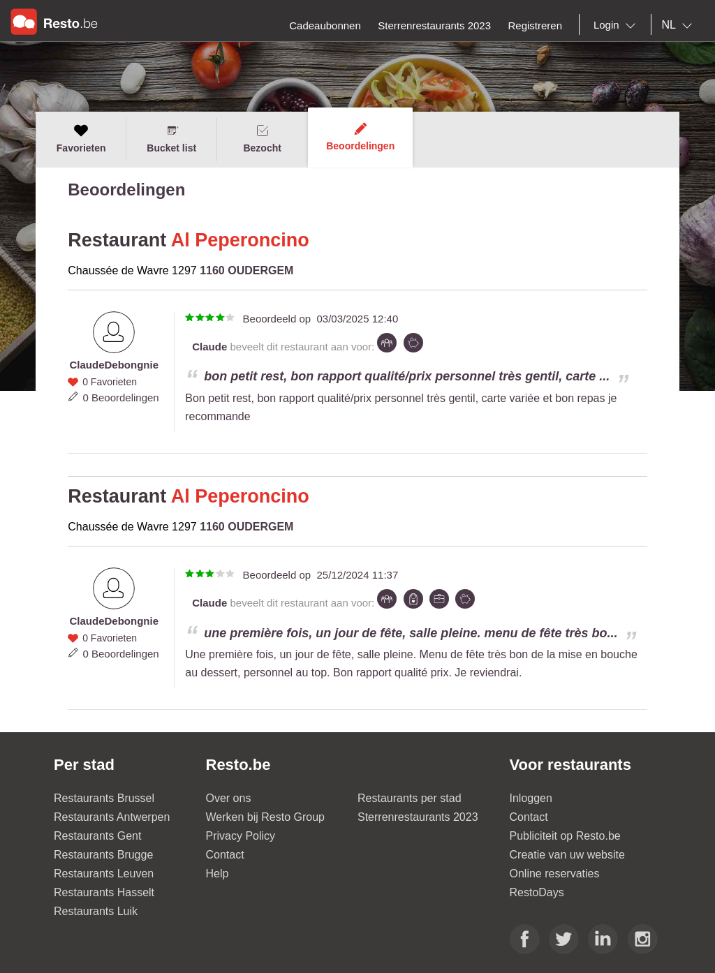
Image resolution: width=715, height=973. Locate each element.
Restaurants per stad (410, 798)
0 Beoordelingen (120, 397)
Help (217, 873)
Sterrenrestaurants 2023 (418, 817)
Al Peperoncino (240, 240)
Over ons (228, 798)
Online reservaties (555, 873)
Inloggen (531, 798)
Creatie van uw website (567, 855)
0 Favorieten (109, 381)
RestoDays (537, 892)
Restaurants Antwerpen (112, 817)
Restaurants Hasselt (104, 892)
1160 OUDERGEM (246, 270)
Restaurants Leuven (104, 873)
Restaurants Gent (97, 836)
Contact (225, 855)
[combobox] (617, 25)
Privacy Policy (241, 836)
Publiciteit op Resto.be (565, 836)
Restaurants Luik (96, 911)
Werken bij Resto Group (265, 817)
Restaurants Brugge (103, 855)
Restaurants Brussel (104, 798)
